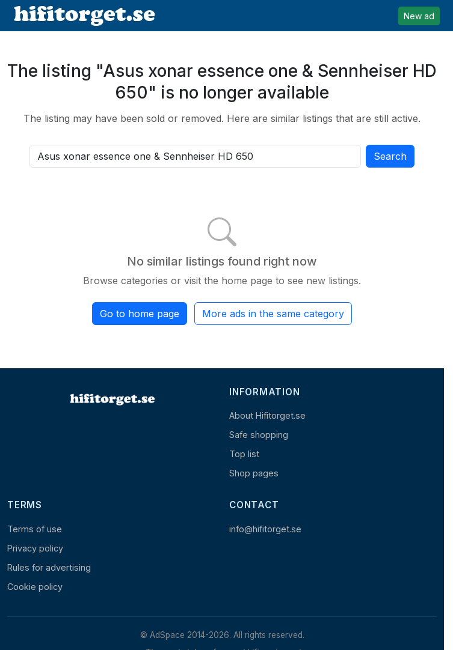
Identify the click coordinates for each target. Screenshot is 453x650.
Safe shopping (258, 435)
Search (390, 156)
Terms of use (34, 529)
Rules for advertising (49, 567)
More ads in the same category (273, 314)
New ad (419, 16)
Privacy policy (35, 548)
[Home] (111, 399)
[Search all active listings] (195, 156)
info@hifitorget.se (265, 529)
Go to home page (139, 314)
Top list (244, 454)
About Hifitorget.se (267, 415)
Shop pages (254, 473)
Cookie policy (35, 587)
